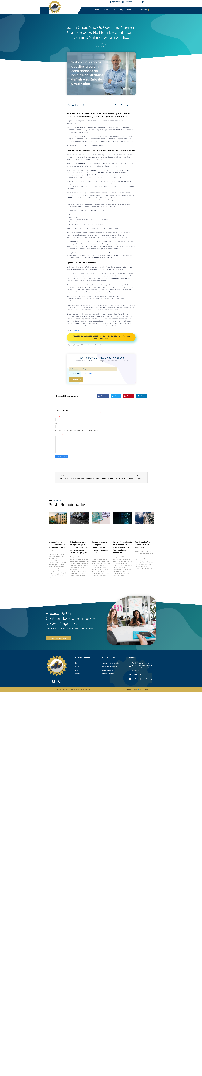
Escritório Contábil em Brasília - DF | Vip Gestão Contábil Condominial (70, 689)
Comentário (59, 435)
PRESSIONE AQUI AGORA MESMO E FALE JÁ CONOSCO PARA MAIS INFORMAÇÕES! (101, 337)
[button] (115, 105)
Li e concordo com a (82, 373)
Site (56, 423)
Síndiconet (75, 330)
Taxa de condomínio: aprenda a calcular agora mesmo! (142, 544)
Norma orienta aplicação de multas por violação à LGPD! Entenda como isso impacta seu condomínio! (122, 547)
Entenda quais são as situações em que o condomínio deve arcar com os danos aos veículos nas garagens (79, 547)
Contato (129, 10)
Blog (121, 10)
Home (97, 10)
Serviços (106, 10)
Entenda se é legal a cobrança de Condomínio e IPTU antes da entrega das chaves (100, 547)
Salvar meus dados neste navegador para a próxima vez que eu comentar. (78, 430)
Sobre (114, 10)
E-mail (104, 417)
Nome (57, 417)
